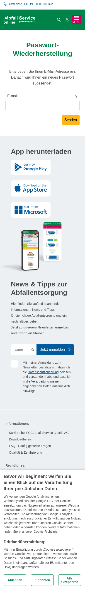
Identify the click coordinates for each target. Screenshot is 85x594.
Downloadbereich (21, 439)
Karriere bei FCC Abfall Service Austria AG (39, 433)
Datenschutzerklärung (43, 372)
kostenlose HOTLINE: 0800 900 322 (28, 4)
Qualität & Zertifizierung (25, 452)
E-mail (12, 96)
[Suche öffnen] (59, 19)
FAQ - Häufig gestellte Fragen (30, 446)
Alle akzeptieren (69, 580)
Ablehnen (15, 580)
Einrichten (42, 580)
